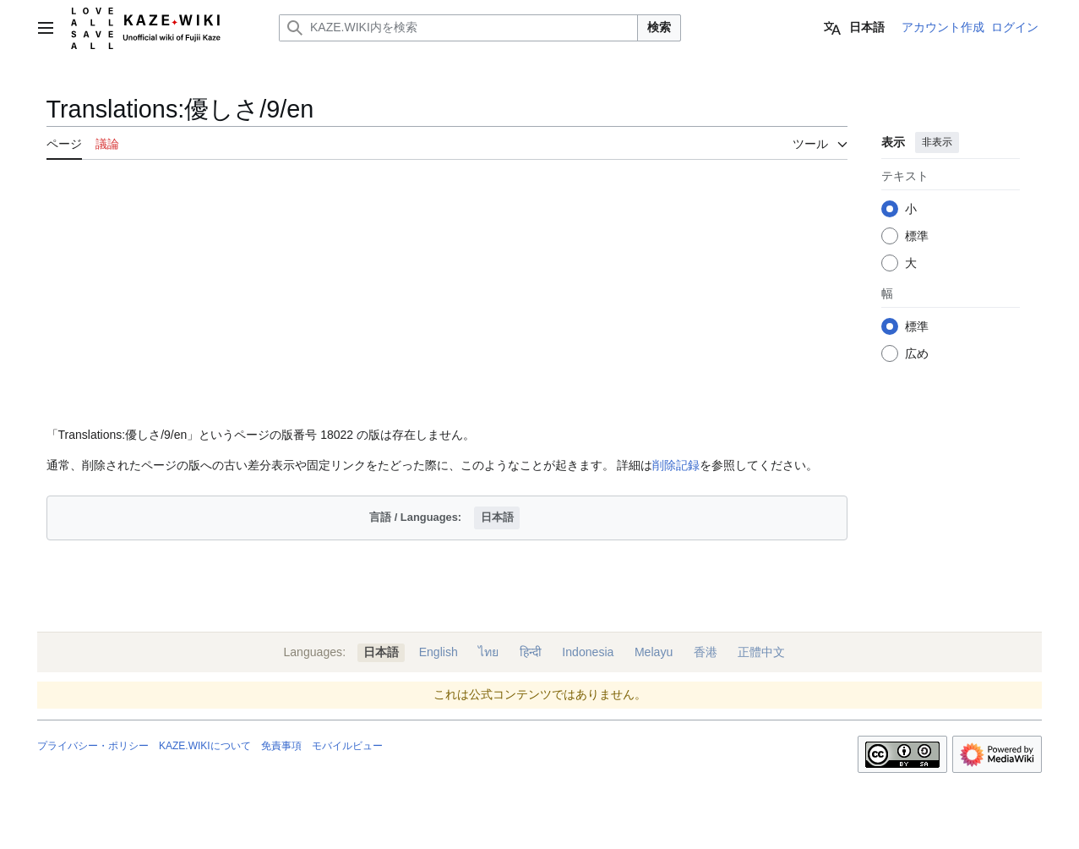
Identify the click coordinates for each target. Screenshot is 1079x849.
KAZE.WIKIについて (205, 746)
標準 (917, 236)
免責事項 (281, 746)
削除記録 (676, 465)
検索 (659, 27)
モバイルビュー (347, 746)
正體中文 (761, 652)
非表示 (936, 142)
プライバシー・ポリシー (93, 746)
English (438, 652)
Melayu (654, 652)
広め (917, 353)
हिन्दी (531, 652)
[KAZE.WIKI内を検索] (458, 27)
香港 (705, 652)
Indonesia (587, 652)
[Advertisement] (446, 293)
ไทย (488, 652)
